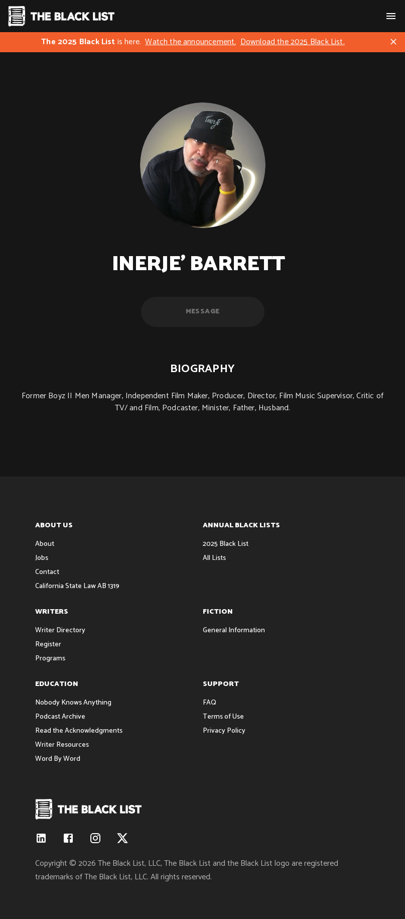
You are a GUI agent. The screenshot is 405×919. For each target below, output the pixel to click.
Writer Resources (62, 745)
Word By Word (57, 759)
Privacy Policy (224, 731)
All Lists (214, 558)
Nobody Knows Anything (73, 703)
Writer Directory (60, 630)
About (44, 544)
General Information (234, 630)
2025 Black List (225, 544)
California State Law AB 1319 (77, 586)
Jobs (41, 558)
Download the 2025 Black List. (292, 42)
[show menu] (391, 16)
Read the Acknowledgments (78, 731)
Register (48, 644)
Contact (47, 572)
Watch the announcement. (190, 42)
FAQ (209, 703)
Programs (50, 658)
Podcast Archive (60, 717)
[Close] (393, 41)
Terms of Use (223, 717)
